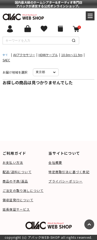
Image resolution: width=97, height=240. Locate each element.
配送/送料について (17, 172)
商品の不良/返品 (15, 181)
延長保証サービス (16, 209)
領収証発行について (18, 200)
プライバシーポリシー (65, 181)
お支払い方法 (13, 162)
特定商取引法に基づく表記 (68, 172)
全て (5, 55)
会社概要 (55, 162)
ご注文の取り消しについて (23, 190)
